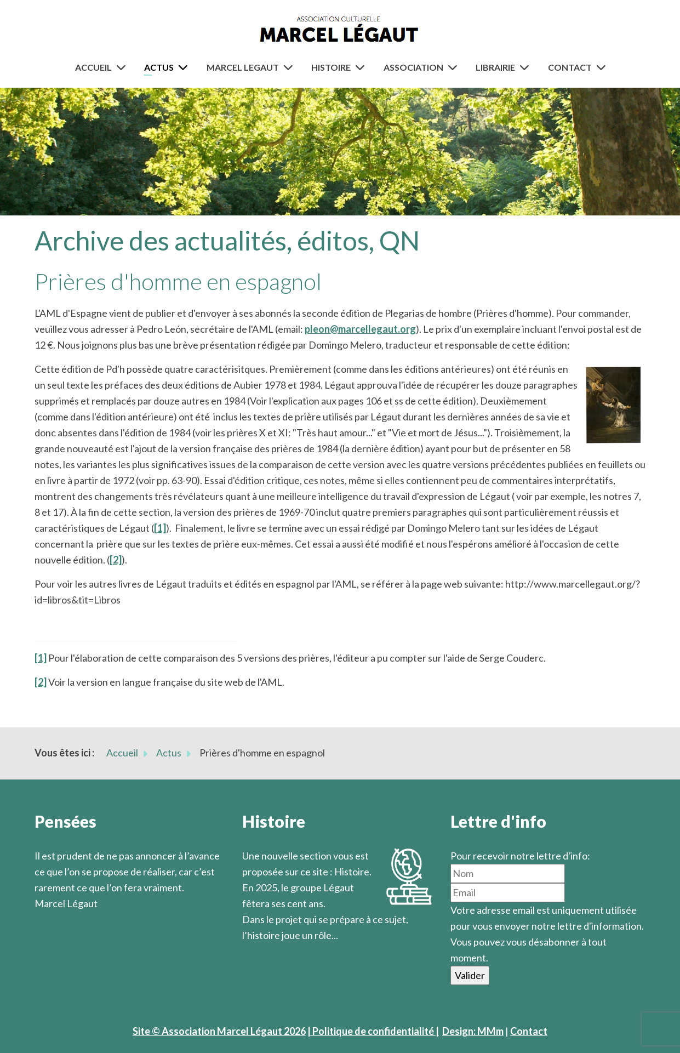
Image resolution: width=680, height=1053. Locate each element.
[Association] (454, 67)
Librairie (495, 67)
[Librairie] (526, 67)
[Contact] (603, 67)
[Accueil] (123, 67)
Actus (159, 67)
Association (413, 67)
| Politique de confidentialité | (373, 1031)
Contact (570, 67)
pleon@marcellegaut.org (360, 329)
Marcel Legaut (243, 67)
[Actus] (185, 67)
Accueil (93, 67)
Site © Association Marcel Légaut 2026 (219, 1031)
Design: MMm (473, 1031)
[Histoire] (362, 67)
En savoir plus (272, 951)
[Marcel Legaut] (290, 67)
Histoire (331, 67)
